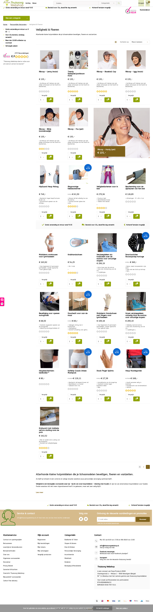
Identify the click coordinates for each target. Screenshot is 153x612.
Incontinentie (69, 556)
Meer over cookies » (122, 608)
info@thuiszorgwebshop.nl (109, 547)
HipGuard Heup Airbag (48, 188)
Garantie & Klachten (10, 571)
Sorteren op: (124, 44)
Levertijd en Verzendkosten (12, 549)
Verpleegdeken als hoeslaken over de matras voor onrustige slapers (106, 259)
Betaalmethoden (9, 552)
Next (148, 468)
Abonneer (142, 521)
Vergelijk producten (44, 556)
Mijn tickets (42, 549)
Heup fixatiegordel (133, 372)
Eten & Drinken (70, 549)
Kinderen (68, 564)
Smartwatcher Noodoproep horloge (134, 257)
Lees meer (39, 494)
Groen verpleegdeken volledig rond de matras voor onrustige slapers (135, 317)
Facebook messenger (107, 553)
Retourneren (7, 545)
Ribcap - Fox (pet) (75, 131)
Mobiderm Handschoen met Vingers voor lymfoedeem (107, 317)
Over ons (6, 556)
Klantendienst (145, 11)
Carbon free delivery (10, 582)
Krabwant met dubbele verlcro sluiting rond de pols (49, 432)
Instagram (86, 520)
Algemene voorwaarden (11, 560)
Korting (28, 3)
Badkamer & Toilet (71, 541)
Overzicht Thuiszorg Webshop (13, 575)
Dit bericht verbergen (102, 608)
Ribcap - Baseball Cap (106, 73)
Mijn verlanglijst (43, 552)
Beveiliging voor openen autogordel (49, 316)
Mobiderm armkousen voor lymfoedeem (48, 257)
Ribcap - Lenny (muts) (48, 73)
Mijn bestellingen (44, 545)
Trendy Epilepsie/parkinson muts (76, 75)
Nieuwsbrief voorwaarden (12, 578)
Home (5, 26)
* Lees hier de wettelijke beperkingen (108, 525)
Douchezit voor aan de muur (77, 316)
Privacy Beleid (8, 567)
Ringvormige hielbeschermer (74, 189)
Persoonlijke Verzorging (18, 26)
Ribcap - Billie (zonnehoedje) (45, 132)
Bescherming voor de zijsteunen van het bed (135, 189)
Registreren (42, 541)
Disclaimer (6, 564)
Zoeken (118, 3)
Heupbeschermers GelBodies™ (46, 373)
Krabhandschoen (75, 256)
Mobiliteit (68, 560)
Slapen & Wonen (70, 545)
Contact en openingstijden (12, 541)
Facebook (81, 520)
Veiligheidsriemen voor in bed (107, 189)
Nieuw (34, 3)
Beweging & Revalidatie (73, 567)
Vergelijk (43, 97)
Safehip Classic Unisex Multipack (77, 373)
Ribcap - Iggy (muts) (134, 73)
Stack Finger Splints (105, 372)
